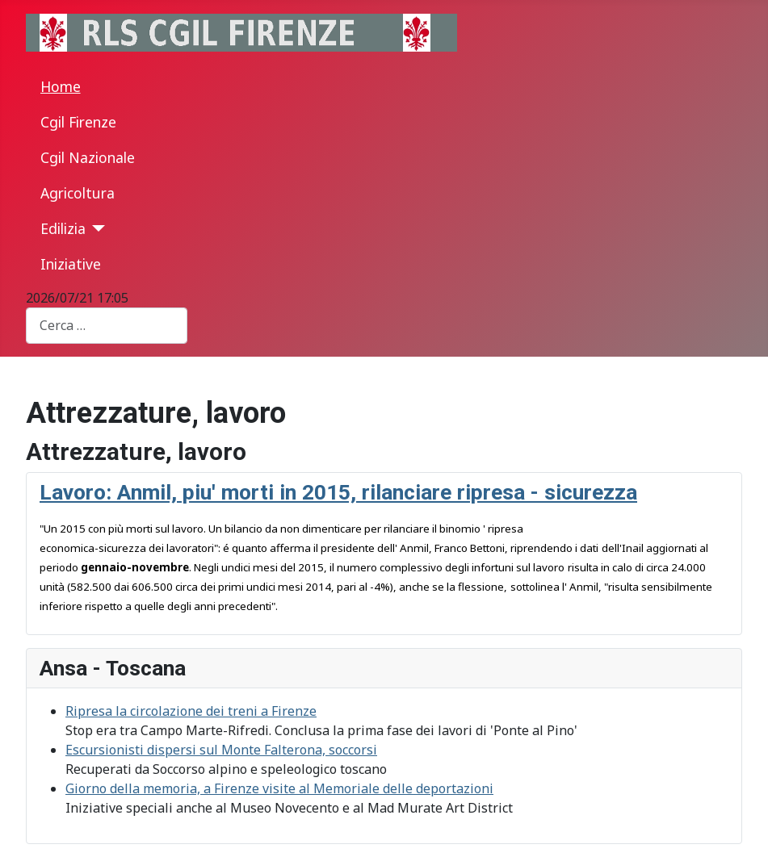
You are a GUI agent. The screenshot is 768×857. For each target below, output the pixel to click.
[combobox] (106, 325)
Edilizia (63, 228)
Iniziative (70, 264)
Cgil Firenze (78, 122)
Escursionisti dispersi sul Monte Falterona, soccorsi (221, 750)
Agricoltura (77, 193)
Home (60, 86)
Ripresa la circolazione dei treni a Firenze (191, 711)
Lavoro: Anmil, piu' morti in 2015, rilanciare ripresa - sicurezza (338, 491)
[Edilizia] (96, 228)
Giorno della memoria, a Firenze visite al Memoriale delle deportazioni (279, 788)
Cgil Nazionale (87, 157)
